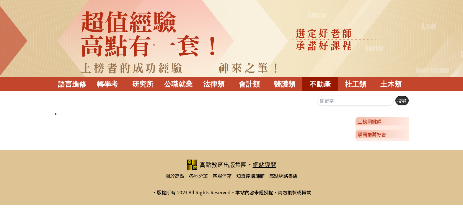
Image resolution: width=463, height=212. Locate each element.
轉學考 (107, 84)
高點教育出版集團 (217, 165)
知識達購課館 (250, 175)
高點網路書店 (283, 175)
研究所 (143, 84)
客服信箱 (222, 175)
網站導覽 (264, 164)
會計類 (249, 84)
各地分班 (198, 175)
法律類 (213, 84)
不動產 (320, 84)
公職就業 (178, 84)
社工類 (355, 84)
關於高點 (174, 175)
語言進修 (72, 84)
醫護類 (284, 84)
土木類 (391, 84)
